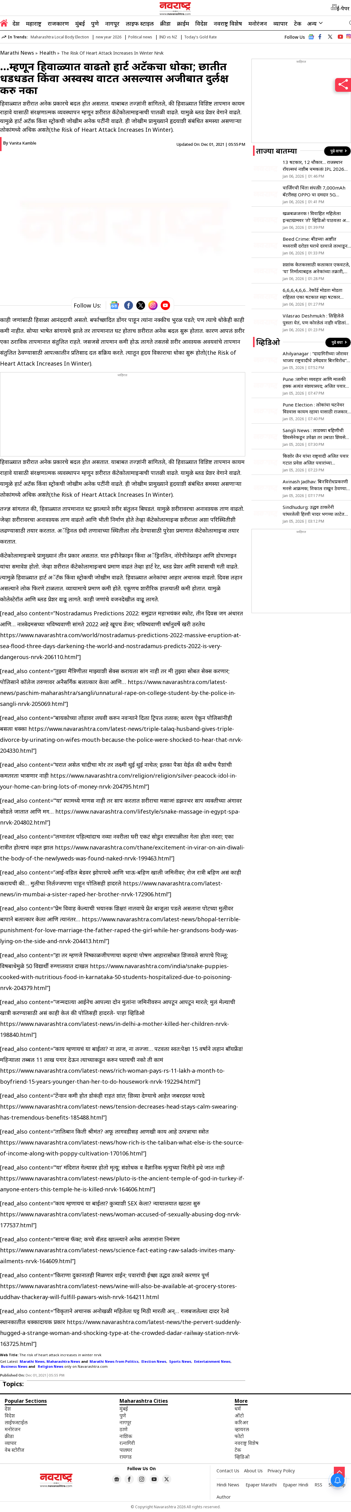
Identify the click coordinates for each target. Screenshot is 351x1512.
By (19, 143)
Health (47, 52)
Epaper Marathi (261, 1485)
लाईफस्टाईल (16, 1422)
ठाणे (123, 1429)
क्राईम (183, 23)
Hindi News (228, 1485)
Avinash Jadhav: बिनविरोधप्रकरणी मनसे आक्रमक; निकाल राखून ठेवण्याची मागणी (317, 485)
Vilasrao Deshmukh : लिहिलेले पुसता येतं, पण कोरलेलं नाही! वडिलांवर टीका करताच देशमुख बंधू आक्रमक (316, 319)
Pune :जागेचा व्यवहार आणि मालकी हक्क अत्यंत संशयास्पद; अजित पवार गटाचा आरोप (314, 382)
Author (224, 1497)
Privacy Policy (281, 1471)
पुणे (95, 23)
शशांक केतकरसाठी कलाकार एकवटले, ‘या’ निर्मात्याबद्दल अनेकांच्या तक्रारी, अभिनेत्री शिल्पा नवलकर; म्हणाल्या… (316, 268)
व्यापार (280, 23)
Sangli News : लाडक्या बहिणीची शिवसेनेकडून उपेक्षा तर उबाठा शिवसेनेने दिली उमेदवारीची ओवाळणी (317, 434)
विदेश (201, 23)
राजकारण (58, 23)
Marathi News (17, 52)
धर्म (238, 1408)
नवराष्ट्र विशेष (228, 23)
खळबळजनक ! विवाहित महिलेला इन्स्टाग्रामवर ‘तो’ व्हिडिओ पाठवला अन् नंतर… (316, 217)
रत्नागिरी (127, 1443)
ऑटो (239, 1415)
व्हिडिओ (242, 1456)
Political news (140, 37)
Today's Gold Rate (200, 37)
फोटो (239, 1436)
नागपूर (112, 23)
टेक (297, 23)
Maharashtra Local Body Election (60, 37)
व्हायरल (242, 1429)
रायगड (125, 1456)
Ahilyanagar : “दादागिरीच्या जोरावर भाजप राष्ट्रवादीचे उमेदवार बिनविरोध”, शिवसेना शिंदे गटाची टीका (315, 357)
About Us (253, 1471)
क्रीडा (165, 23)
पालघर (125, 1449)
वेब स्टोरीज (14, 1449)
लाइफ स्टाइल (140, 23)
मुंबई (80, 23)
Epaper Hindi (295, 1485)
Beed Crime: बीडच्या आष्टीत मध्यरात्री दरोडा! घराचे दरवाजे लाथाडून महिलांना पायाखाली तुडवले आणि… (315, 242)
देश (16, 23)
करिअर (241, 1422)
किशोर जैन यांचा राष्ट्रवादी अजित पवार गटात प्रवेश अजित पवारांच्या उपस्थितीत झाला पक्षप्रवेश (316, 459)
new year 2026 (108, 37)
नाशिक (125, 1436)
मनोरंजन (257, 23)
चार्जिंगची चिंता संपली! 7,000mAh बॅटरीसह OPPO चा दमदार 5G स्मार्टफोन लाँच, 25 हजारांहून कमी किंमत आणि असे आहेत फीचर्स (314, 191)
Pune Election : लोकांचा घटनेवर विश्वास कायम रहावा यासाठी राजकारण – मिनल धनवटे (317, 408)
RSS (318, 1485)
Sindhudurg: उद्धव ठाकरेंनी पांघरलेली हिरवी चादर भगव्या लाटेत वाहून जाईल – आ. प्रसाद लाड (313, 510)
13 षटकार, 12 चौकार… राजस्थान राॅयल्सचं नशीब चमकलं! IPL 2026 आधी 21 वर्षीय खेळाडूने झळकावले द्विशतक (313, 165)
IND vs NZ (168, 37)
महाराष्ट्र (33, 23)
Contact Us (228, 1471)
